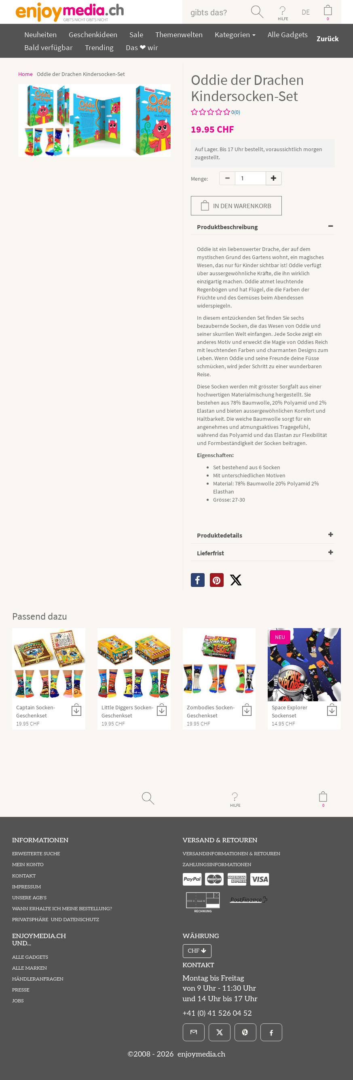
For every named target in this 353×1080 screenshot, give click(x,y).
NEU (280, 637)
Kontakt (24, 876)
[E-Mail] (194, 1032)
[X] (236, 580)
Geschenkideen (93, 34)
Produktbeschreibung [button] (227, 227)
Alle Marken (29, 968)
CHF (197, 950)
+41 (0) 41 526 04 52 (217, 1013)
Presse (21, 990)
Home (25, 74)
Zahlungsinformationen (217, 865)
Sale (136, 34)
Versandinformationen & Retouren (231, 854)
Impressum (26, 887)
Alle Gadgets (288, 34)
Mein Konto (28, 865)
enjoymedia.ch (200, 1054)
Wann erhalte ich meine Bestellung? (62, 909)
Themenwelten (179, 34)
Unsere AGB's (29, 898)
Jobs (18, 1001)
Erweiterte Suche (36, 854)
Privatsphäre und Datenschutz (55, 920)
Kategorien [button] (235, 34)
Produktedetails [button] (219, 535)
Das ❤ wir (142, 47)
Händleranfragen (37, 979)
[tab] (263, 227)
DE (306, 12)
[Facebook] (271, 1032)
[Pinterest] (245, 1032)
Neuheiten (40, 34)
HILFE (283, 18)
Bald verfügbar (48, 47)
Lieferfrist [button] (210, 553)
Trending (99, 47)
